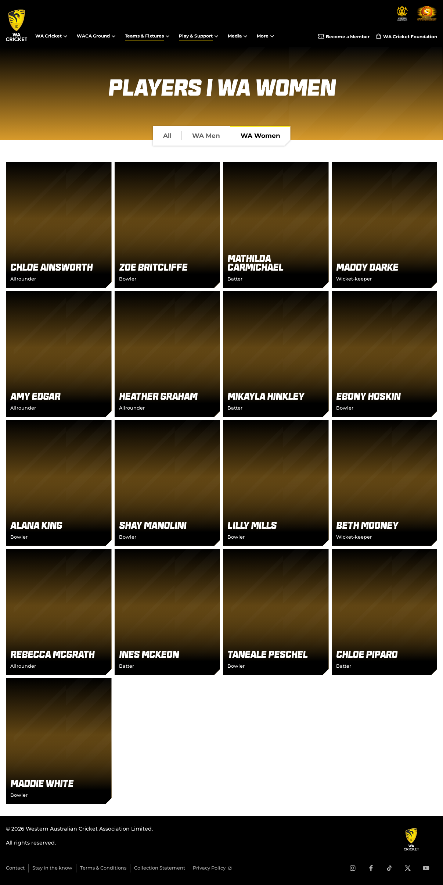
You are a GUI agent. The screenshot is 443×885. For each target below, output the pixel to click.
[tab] (167, 136)
